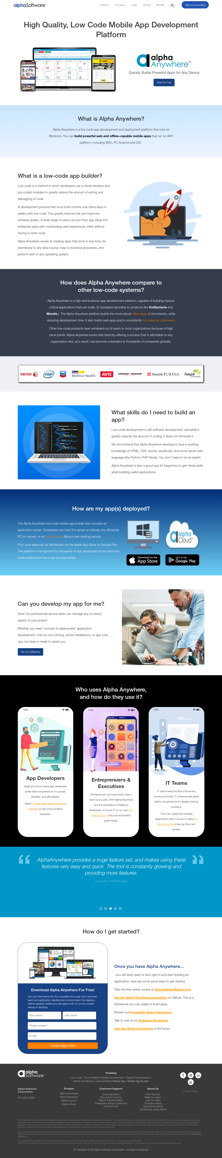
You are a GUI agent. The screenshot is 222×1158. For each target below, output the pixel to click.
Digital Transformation (138, 1077)
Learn (134, 5)
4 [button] (115, 908)
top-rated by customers (158, 320)
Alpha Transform (69, 1096)
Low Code (76, 1077)
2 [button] (105, 908)
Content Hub (111, 1106)
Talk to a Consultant (195, 5)
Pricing (146, 5)
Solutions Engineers (153, 1020)
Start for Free (164, 82)
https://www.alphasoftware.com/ (168, 1143)
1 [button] (101, 908)
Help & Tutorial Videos (111, 1100)
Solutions (120, 5)
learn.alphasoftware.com (173, 989)
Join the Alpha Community (133, 1029)
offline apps (139, 314)
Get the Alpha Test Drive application (140, 998)
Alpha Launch (69, 1100)
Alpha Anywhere (69, 1093)
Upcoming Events (153, 1106)
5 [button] (120, 908)
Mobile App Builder (138, 1081)
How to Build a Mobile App (110, 1081)
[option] (111, 870)
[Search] (172, 5)
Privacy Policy (190, 1091)
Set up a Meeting (30, 651)
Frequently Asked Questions (151, 1012)
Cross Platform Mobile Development (104, 1077)
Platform (104, 5)
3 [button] (110, 908)
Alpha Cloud (53, 536)
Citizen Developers (83, 1081)
